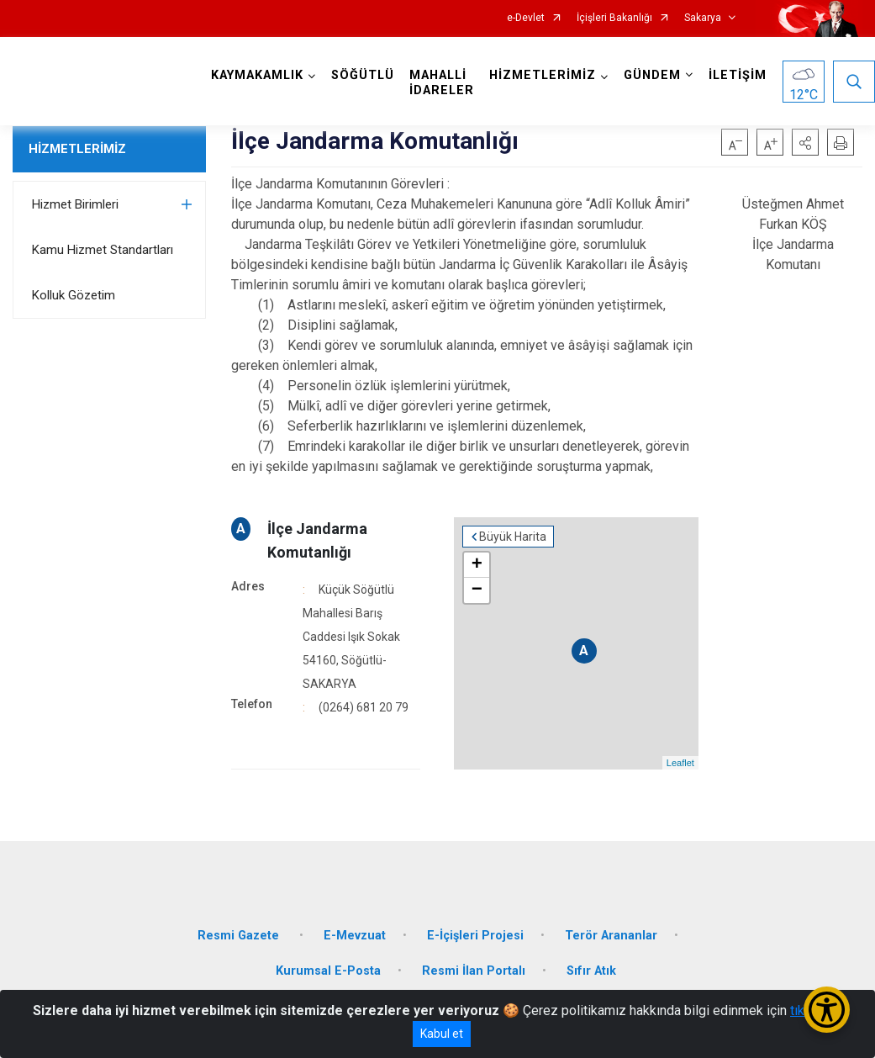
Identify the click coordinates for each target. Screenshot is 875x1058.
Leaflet (680, 763)
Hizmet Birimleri (75, 204)
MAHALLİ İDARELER (441, 83)
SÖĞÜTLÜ (362, 75)
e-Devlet (526, 18)
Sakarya (702, 18)
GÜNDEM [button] (652, 75)
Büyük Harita (512, 536)
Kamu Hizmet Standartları (102, 249)
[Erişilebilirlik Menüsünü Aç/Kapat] (827, 1010)
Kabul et (441, 1033)
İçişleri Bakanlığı (614, 18)
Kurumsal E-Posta (328, 971)
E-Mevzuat (355, 935)
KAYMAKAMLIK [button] (257, 75)
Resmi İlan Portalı (473, 971)
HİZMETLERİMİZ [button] (542, 75)
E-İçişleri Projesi (475, 935)
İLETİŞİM (738, 75)
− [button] (477, 590)
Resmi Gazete (240, 935)
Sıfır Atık (591, 971)
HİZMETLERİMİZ (77, 148)
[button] (805, 142)
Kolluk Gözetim (73, 295)
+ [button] (477, 565)
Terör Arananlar (611, 935)
